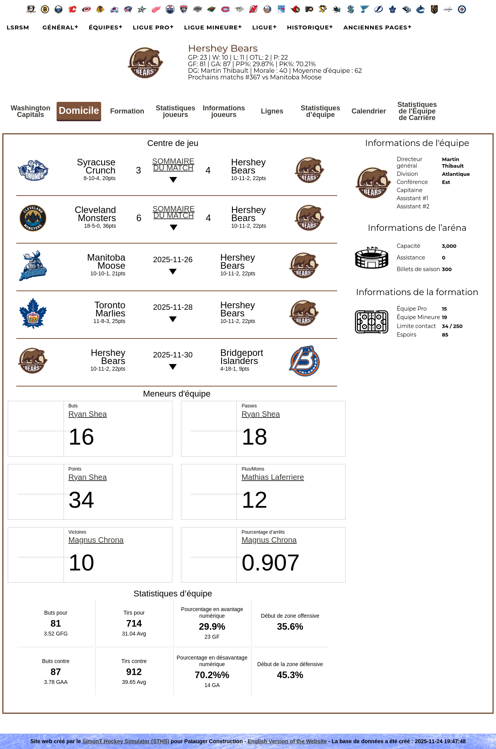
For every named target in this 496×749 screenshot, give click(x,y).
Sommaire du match (173, 164)
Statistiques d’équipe (320, 111)
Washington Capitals (30, 111)
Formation (127, 111)
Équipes (104, 27)
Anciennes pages (375, 27)
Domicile (79, 110)
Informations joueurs (224, 111)
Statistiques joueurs (175, 111)
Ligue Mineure (211, 27)
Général (58, 27)
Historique (308, 27)
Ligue (262, 27)
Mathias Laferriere (272, 477)
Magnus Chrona (96, 540)
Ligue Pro (151, 27)
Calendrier (368, 111)
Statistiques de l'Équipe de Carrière (417, 111)
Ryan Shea (88, 414)
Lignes (272, 111)
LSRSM (18, 27)
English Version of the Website (287, 741)
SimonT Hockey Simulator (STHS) (126, 741)
